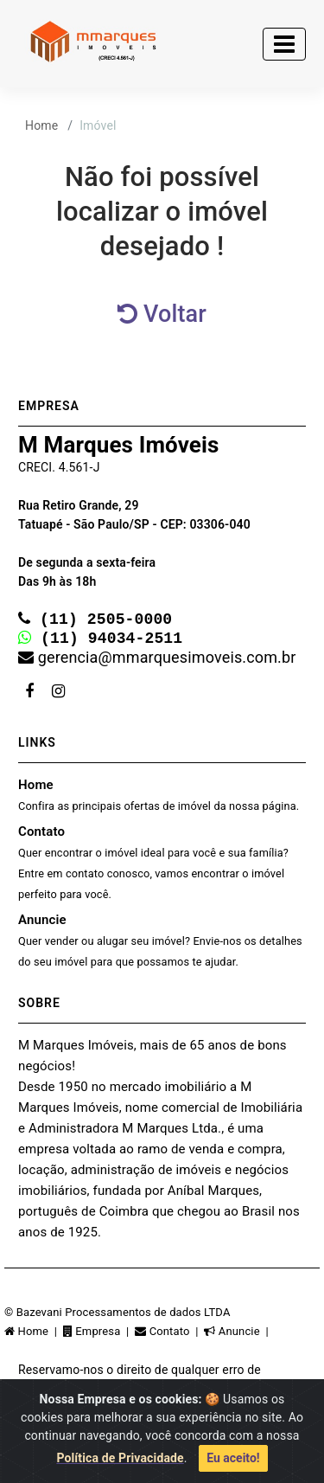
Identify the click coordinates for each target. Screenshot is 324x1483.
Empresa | (99, 1334)
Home (41, 125)
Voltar (162, 314)
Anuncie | (237, 1334)
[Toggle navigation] (284, 44)
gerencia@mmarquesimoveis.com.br (156, 661)
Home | (33, 1334)
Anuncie (160, 943)
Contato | (169, 1334)
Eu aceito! (232, 1458)
